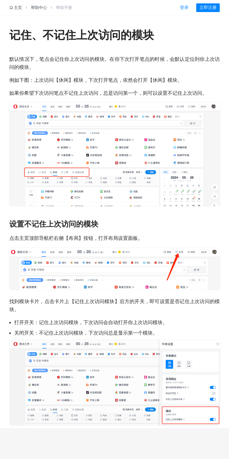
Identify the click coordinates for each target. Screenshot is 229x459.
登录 (184, 7)
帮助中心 (39, 7)
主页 (15, 7)
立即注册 (208, 7)
